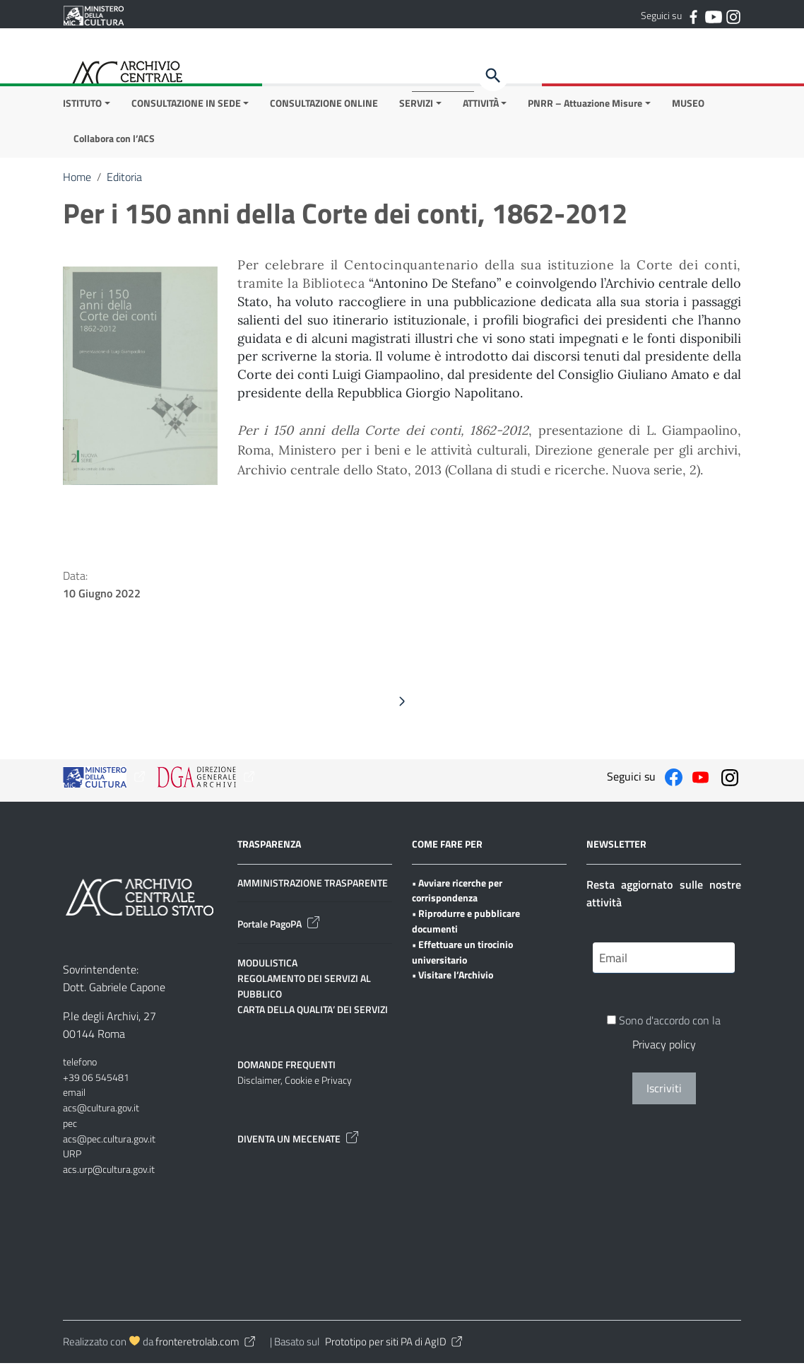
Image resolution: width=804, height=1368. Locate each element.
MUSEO (688, 107)
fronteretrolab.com (206, 1346)
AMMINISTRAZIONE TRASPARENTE (312, 886)
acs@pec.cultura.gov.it (109, 1142)
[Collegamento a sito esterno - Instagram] (732, 15)
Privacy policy (664, 1049)
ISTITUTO (82, 107)
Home (77, 181)
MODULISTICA (267, 967)
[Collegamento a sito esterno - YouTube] (712, 15)
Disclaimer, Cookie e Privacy (294, 1084)
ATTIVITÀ (481, 107)
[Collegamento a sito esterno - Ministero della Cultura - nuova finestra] (93, 14)
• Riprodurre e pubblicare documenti (466, 926)
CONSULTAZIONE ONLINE (324, 107)
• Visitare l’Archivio (452, 979)
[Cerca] (493, 75)
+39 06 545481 (96, 1081)
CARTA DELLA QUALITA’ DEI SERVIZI (312, 1014)
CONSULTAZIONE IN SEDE (186, 107)
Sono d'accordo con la (664, 1037)
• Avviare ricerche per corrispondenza (457, 894)
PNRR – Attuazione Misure (585, 107)
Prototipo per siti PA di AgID (394, 1346)
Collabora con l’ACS (114, 143)
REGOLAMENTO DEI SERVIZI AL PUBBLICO (304, 991)
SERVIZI (416, 107)
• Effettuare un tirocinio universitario (462, 957)
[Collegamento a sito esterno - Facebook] (693, 15)
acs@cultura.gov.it (101, 1112)
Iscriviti (664, 1093)
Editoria (124, 181)
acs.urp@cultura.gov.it (109, 1174)
